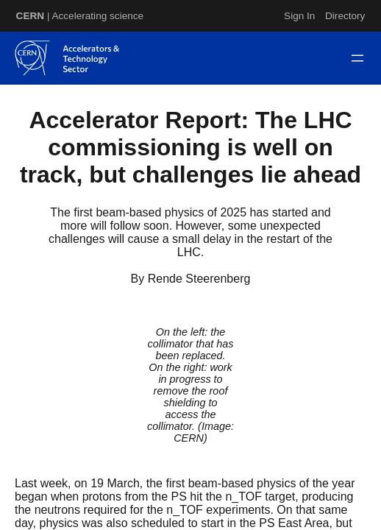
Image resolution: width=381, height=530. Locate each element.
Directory (345, 15)
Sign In (299, 15)
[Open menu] (357, 58)
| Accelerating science (80, 15)
